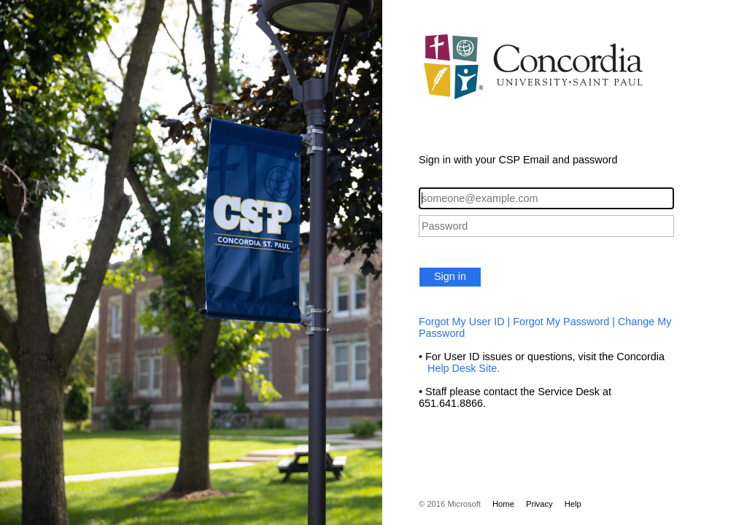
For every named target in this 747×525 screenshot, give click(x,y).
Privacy (539, 503)
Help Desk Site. (459, 368)
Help (573, 503)
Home (503, 503)
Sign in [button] (450, 276)
